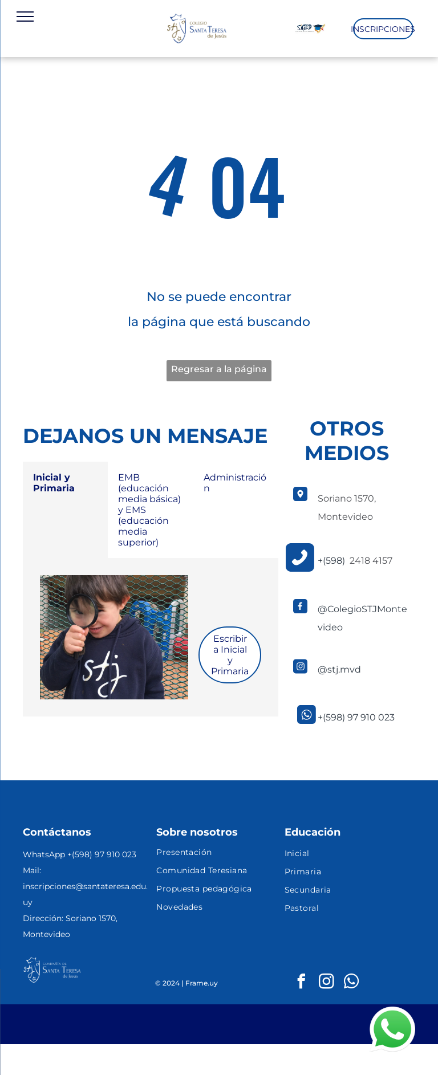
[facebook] (301, 983)
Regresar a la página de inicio (219, 372)
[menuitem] (218, 853)
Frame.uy (201, 983)
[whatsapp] (351, 983)
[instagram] (326, 983)
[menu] (25, 16)
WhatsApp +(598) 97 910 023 (79, 854)
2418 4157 (371, 560)
